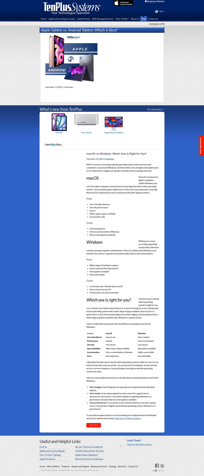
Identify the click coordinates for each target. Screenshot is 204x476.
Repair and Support (80, 466)
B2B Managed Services (102, 18)
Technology (109, 159)
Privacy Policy (93, 470)
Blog (144, 18)
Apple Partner (83, 18)
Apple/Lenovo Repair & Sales (62, 18)
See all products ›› (155, 109)
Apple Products (47, 459)
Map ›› (162, 11)
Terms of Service (81, 470)
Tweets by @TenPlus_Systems (139, 444)
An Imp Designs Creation (157, 470)
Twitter (162, 466)
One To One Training (50, 454)
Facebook (157, 466)
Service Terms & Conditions (89, 446)
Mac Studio (86, 132)
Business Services (99, 466)
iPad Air (59, 132)
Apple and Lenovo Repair (52, 450)
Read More (93, 425)
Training (112, 466)
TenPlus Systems (73, 8)
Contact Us (153, 18)
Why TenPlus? (122, 18)
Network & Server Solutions (89, 459)
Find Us (43, 446)
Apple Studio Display (113, 132)
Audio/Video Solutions (86, 454)
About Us (135, 18)
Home (43, 18)
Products (66, 466)
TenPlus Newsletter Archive (89, 450)
